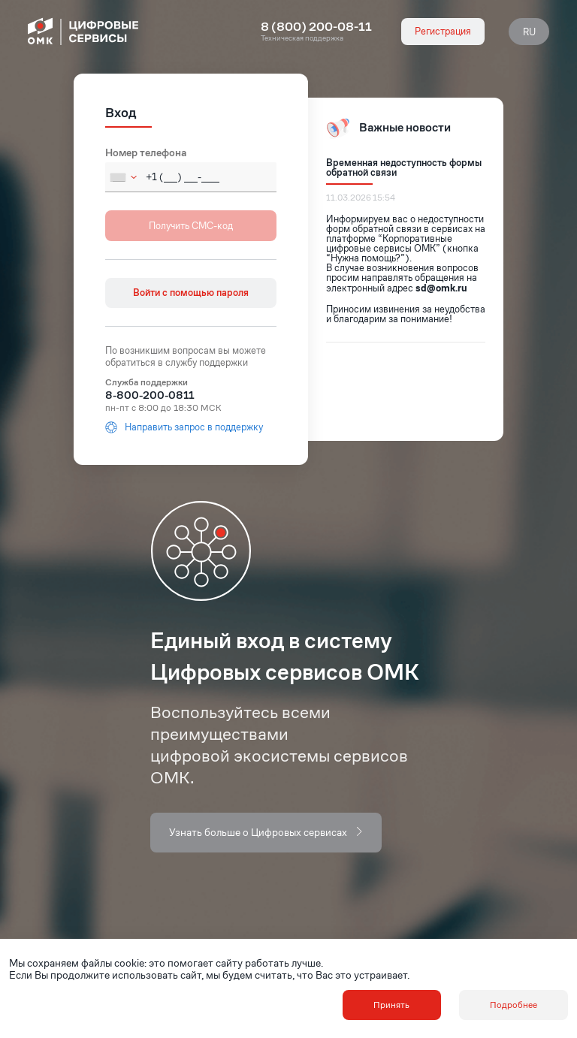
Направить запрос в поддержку (184, 427)
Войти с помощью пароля (191, 292)
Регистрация (443, 31)
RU (529, 32)
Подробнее (513, 1004)
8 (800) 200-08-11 (316, 27)
